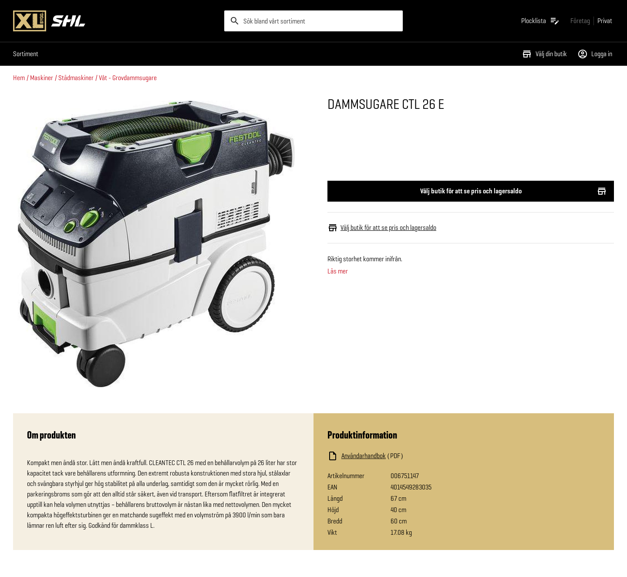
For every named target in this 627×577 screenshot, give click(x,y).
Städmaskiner (76, 77)
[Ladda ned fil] (414, 456)
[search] (313, 20)
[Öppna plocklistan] (540, 21)
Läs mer (337, 271)
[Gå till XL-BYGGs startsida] (115, 20)
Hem (19, 77)
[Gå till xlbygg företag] (580, 20)
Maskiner (41, 77)
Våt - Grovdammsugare (128, 77)
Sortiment (25, 53)
